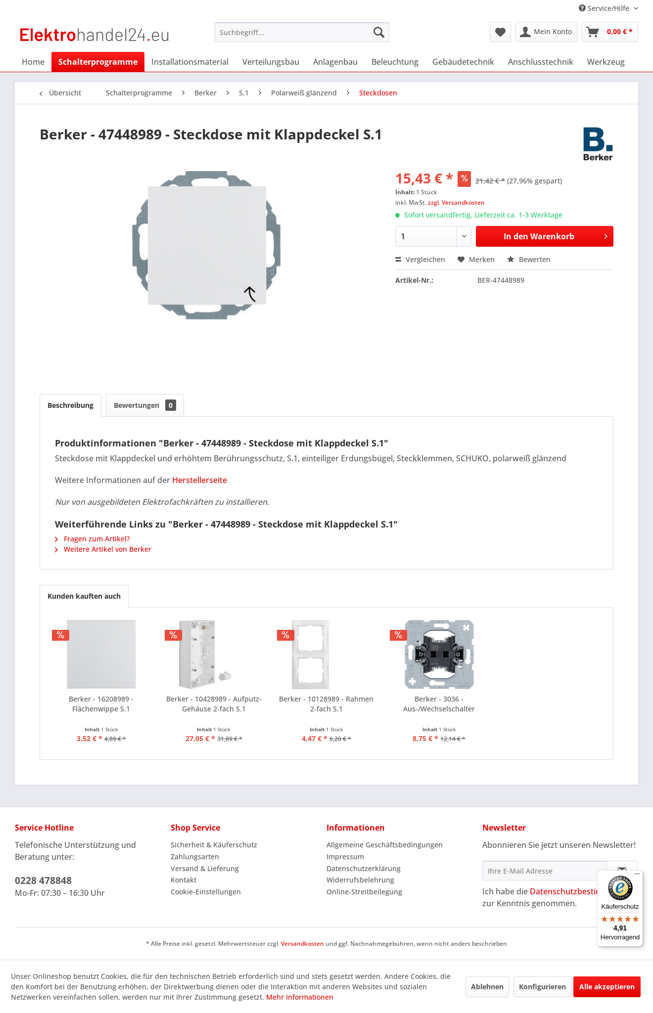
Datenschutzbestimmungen (582, 891)
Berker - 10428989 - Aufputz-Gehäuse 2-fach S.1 (214, 703)
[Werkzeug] (606, 62)
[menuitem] (302, 32)
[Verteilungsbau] (270, 62)
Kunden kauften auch (84, 596)
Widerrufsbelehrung (360, 879)
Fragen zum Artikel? (92, 538)
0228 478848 (43, 880)
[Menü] (637, 876)
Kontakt (183, 879)
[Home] (33, 62)
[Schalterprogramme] (97, 62)
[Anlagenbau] (335, 62)
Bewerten (529, 259)
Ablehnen (487, 986)
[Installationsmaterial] (189, 62)
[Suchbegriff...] (302, 32)
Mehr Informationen (299, 997)
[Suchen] (379, 32)
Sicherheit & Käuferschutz (214, 844)
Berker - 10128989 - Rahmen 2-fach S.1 (326, 703)
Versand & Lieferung (205, 868)
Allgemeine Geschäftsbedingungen (384, 844)
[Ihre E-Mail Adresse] (544, 871)
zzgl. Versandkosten (456, 202)
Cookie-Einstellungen (206, 891)
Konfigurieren (542, 986)
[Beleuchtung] (395, 62)
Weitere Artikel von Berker (103, 549)
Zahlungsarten (195, 856)
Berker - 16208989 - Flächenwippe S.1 (101, 703)
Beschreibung (70, 405)
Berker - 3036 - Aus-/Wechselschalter (439, 703)
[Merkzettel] (500, 32)
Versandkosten (302, 943)
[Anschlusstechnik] (540, 62)
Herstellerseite (199, 480)
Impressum (345, 856)
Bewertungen (145, 405)
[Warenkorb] (610, 32)
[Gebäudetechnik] (463, 62)
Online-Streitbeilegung (364, 891)
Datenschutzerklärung (363, 868)
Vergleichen (420, 259)
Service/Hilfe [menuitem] (605, 8)
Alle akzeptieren (607, 986)
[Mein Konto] (546, 32)
